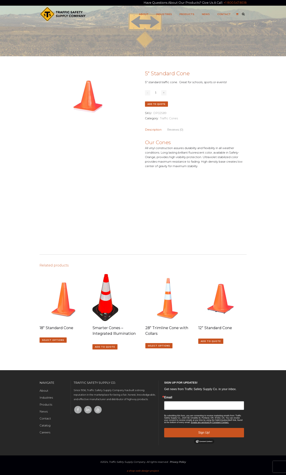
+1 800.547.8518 (235, 3)
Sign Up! (204, 432)
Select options (53, 340)
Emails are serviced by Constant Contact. (210, 422)
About (44, 390)
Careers (45, 432)
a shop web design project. (143, 470)
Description (153, 129)
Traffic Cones (169, 118)
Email (168, 397)
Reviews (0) (175, 129)
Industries (46, 397)
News (44, 411)
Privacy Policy (178, 462)
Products (46, 404)
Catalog (45, 425)
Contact (45, 418)
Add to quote (156, 104)
